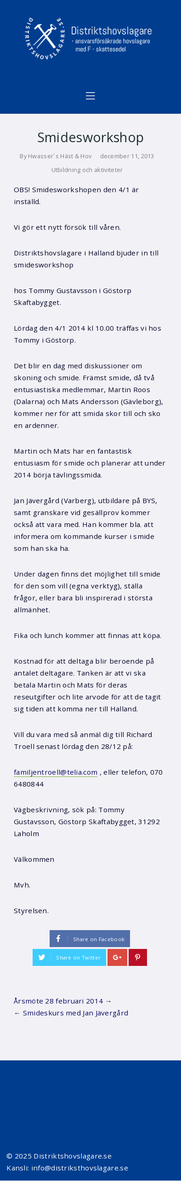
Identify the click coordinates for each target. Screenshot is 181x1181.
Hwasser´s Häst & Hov (59, 156)
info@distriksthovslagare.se (79, 1167)
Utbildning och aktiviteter (87, 170)
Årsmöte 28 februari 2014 (58, 1000)
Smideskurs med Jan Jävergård (76, 1012)
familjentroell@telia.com (55, 771)
